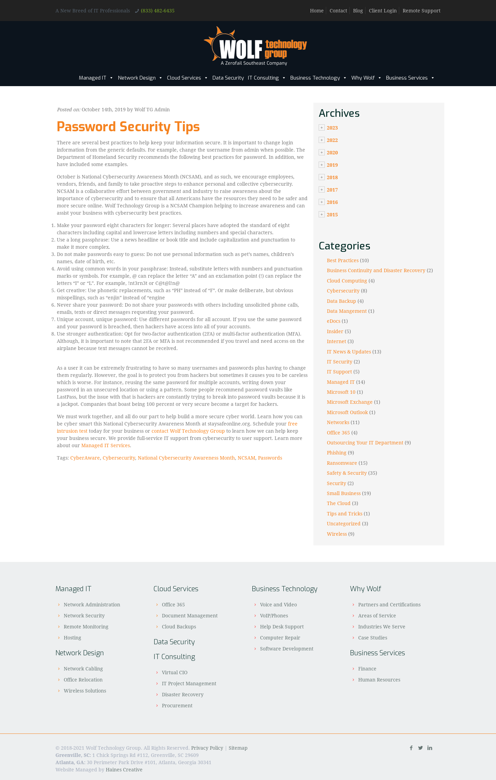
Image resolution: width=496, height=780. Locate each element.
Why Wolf (366, 78)
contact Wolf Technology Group (188, 431)
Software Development (286, 648)
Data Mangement (347, 311)
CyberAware (85, 457)
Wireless (337, 534)
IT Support (339, 371)
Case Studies (372, 637)
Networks (338, 422)
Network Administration (92, 604)
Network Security (84, 615)
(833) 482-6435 (158, 10)
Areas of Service (377, 615)
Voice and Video (278, 604)
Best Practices (343, 260)
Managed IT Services (105, 445)
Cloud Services (187, 78)
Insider (335, 331)
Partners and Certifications (389, 604)
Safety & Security (347, 473)
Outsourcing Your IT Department (365, 442)
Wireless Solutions (85, 690)
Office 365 (338, 432)
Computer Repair (280, 637)
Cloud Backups (179, 626)
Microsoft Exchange (350, 402)
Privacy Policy (207, 748)
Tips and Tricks (344, 513)
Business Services (410, 78)
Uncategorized (344, 523)
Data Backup (341, 301)
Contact (338, 10)
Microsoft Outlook (347, 412)
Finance (367, 668)
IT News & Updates (349, 351)
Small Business (344, 493)
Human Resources (379, 679)
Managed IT (96, 78)
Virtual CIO (174, 672)
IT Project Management (189, 683)
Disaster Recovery (183, 694)
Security (336, 483)
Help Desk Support (282, 626)
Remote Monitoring (86, 626)
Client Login (383, 10)
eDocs (333, 321)
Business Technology (318, 78)
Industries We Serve (381, 626)
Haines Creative (124, 769)
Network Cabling (83, 668)
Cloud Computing (347, 280)
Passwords (270, 457)
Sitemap (238, 748)
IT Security (339, 361)
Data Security (228, 77)
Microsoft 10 (341, 392)
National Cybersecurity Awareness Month (186, 457)
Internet (336, 341)
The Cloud (339, 503)
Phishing (337, 452)
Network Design (140, 78)
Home (317, 10)
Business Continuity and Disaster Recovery (376, 270)
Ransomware (342, 463)
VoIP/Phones (274, 615)
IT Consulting (267, 78)
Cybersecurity (119, 457)
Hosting (72, 637)
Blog (358, 10)
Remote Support (422, 10)
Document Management (190, 615)
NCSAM (246, 457)
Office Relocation (83, 679)
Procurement (177, 705)
